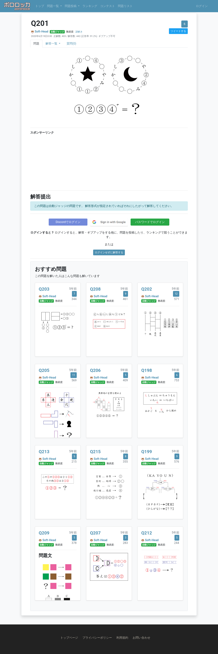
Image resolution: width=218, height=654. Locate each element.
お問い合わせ (141, 637)
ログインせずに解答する (109, 252)
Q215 (95, 451)
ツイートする (178, 31)
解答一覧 (52, 43)
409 (125, 380)
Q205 (44, 370)
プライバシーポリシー (97, 637)
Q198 (146, 370)
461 (125, 299)
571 (176, 299)
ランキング (89, 6)
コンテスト (107, 6)
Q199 (146, 451)
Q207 (95, 533)
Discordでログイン (68, 222)
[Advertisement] (109, 162)
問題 (36, 43)
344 (74, 299)
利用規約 (122, 637)
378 (74, 543)
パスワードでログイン (150, 222)
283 (125, 543)
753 (176, 380)
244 (176, 543)
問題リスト (125, 6)
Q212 (146, 533)
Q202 (146, 289)
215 (74, 461)
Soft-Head (41, 31)
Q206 (95, 370)
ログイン (202, 6)
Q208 (95, 289)
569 (74, 380)
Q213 (44, 451)
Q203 (44, 289)
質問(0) (71, 43)
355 (125, 461)
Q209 (44, 533)
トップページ (69, 637)
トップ (39, 6)
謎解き (79, 31)
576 (176, 461)
